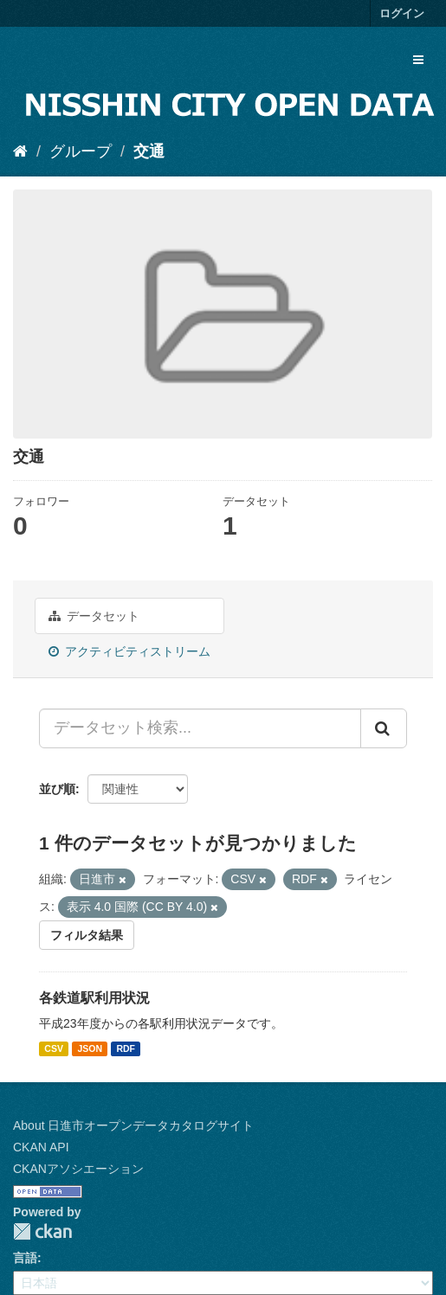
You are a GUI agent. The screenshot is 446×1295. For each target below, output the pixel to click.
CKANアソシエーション (78, 1169)
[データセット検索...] (200, 728)
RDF (125, 1048)
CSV (53, 1048)
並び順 (57, 789)
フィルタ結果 (86, 935)
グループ (80, 151)
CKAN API (41, 1147)
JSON (89, 1048)
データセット (93, 616)
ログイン (401, 13)
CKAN (42, 1231)
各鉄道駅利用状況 (94, 997)
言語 (25, 1258)
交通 (149, 151)
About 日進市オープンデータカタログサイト (133, 1125)
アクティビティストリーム (129, 651)
